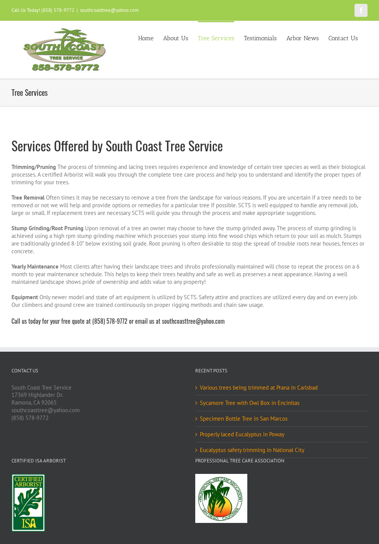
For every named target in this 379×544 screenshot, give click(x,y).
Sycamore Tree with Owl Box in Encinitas (249, 402)
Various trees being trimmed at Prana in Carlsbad (259, 387)
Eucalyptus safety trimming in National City (252, 450)
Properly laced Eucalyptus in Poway (242, 434)
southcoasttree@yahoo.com (109, 10)
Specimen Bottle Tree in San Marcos (244, 418)
